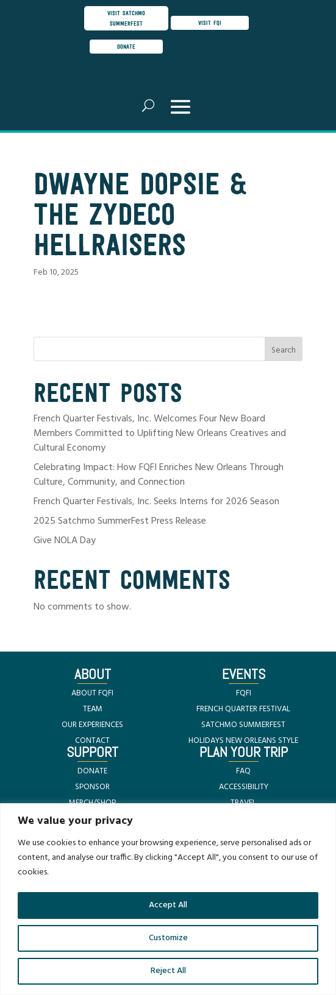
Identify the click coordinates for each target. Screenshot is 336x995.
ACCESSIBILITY (243, 787)
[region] (168, 899)
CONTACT (92, 740)
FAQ (243, 771)
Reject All (168, 971)
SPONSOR (92, 787)
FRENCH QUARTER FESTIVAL (243, 709)
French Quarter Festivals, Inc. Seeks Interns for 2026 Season (156, 502)
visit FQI (209, 22)
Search (283, 350)
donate (126, 46)
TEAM (92, 709)
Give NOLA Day (65, 541)
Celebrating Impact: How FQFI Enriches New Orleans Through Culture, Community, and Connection (159, 475)
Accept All (168, 905)
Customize (168, 938)
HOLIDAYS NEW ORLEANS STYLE (243, 740)
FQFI (243, 693)
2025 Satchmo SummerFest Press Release (120, 521)
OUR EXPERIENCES (92, 725)
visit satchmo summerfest (126, 18)
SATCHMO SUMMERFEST (243, 725)
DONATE (92, 771)
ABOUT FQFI (92, 693)
